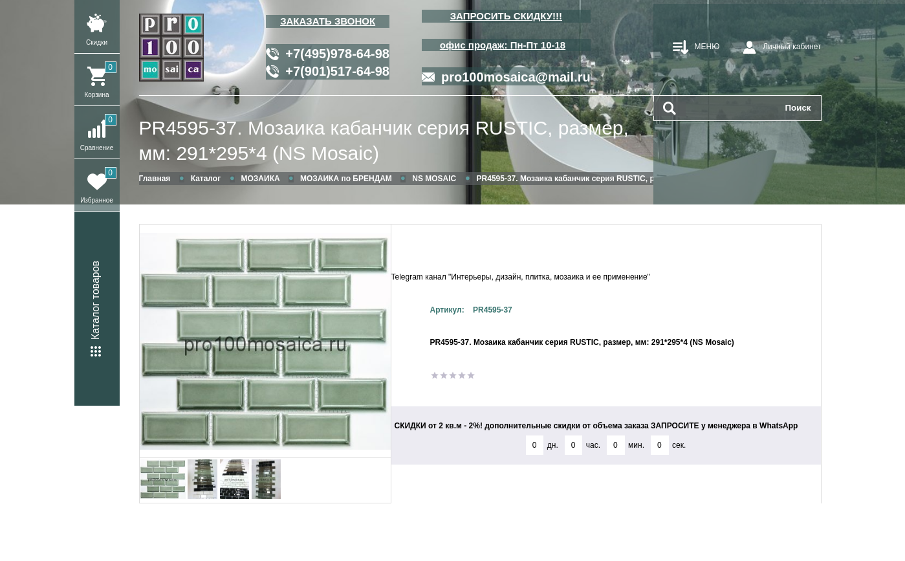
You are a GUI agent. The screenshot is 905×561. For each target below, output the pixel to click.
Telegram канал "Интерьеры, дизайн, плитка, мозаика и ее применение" (520, 276)
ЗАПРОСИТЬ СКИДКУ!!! (506, 15)
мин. (636, 445)
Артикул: (447, 309)
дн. (552, 445)
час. (593, 445)
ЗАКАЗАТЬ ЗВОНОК (327, 21)
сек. (679, 445)
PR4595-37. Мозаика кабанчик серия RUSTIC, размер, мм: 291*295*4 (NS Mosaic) (384, 140)
